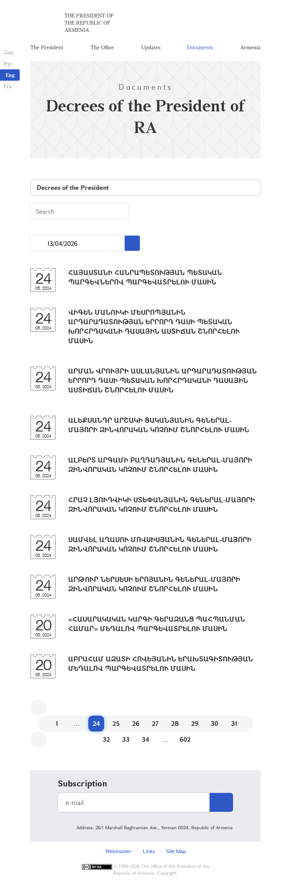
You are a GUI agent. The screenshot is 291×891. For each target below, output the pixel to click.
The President (46, 47)
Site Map (176, 851)
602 (185, 739)
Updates (150, 47)
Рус (8, 63)
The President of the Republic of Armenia (89, 22)
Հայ (8, 52)
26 (135, 723)
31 (234, 723)
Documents (200, 47)
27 (155, 723)
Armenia (250, 47)
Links (149, 851)
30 (214, 723)
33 (126, 739)
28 (175, 723)
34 (145, 739)
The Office (102, 47)
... (39, 243)
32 (106, 739)
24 (96, 723)
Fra (8, 86)
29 (195, 723)
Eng (10, 74)
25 (116, 723)
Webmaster (118, 851)
